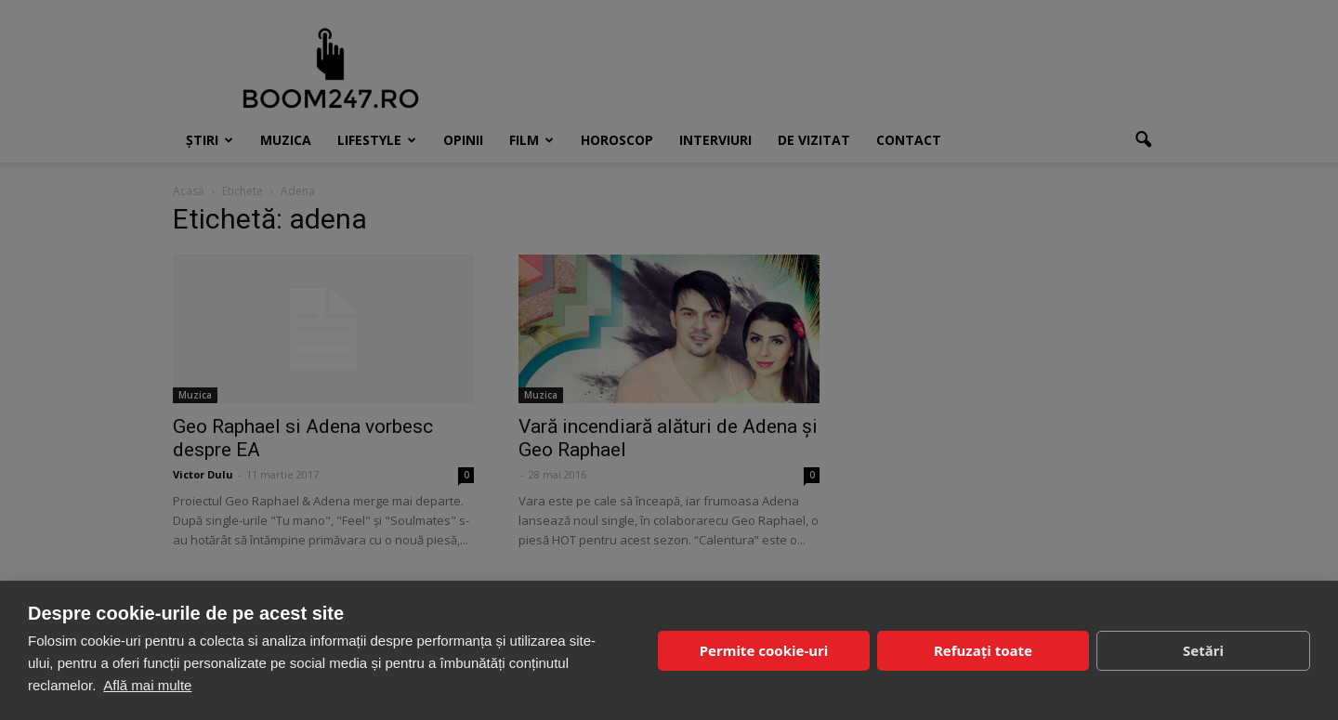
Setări (1203, 650)
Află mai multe (147, 685)
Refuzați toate (983, 650)
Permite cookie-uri (764, 650)
